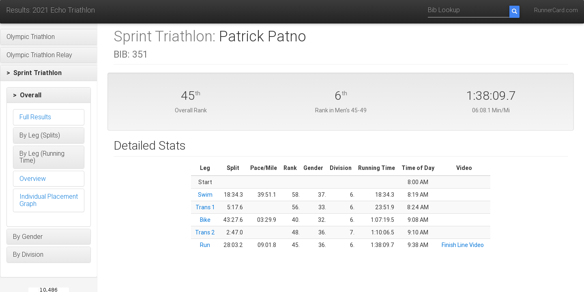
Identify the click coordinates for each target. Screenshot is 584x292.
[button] (48, 37)
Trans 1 (205, 207)
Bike (205, 219)
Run (205, 245)
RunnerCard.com (556, 10)
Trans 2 (205, 232)
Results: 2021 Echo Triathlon (50, 10)
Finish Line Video (463, 245)
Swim (205, 194)
